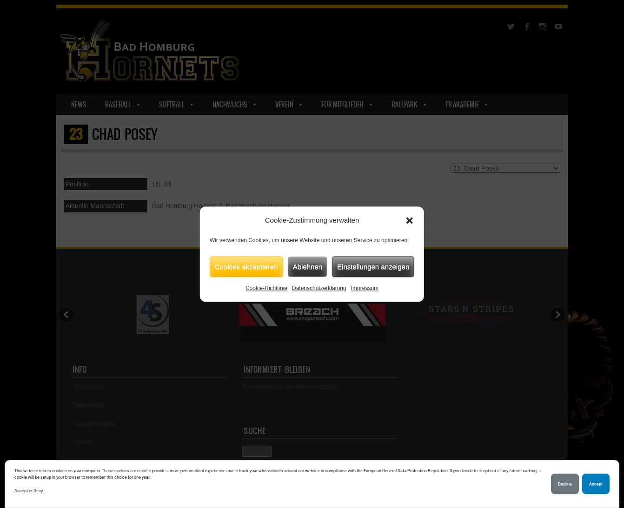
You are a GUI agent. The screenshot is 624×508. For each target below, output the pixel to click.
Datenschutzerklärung (319, 288)
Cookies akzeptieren (246, 266)
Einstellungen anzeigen (373, 266)
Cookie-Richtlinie (266, 288)
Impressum (364, 288)
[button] (409, 220)
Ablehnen (307, 266)
